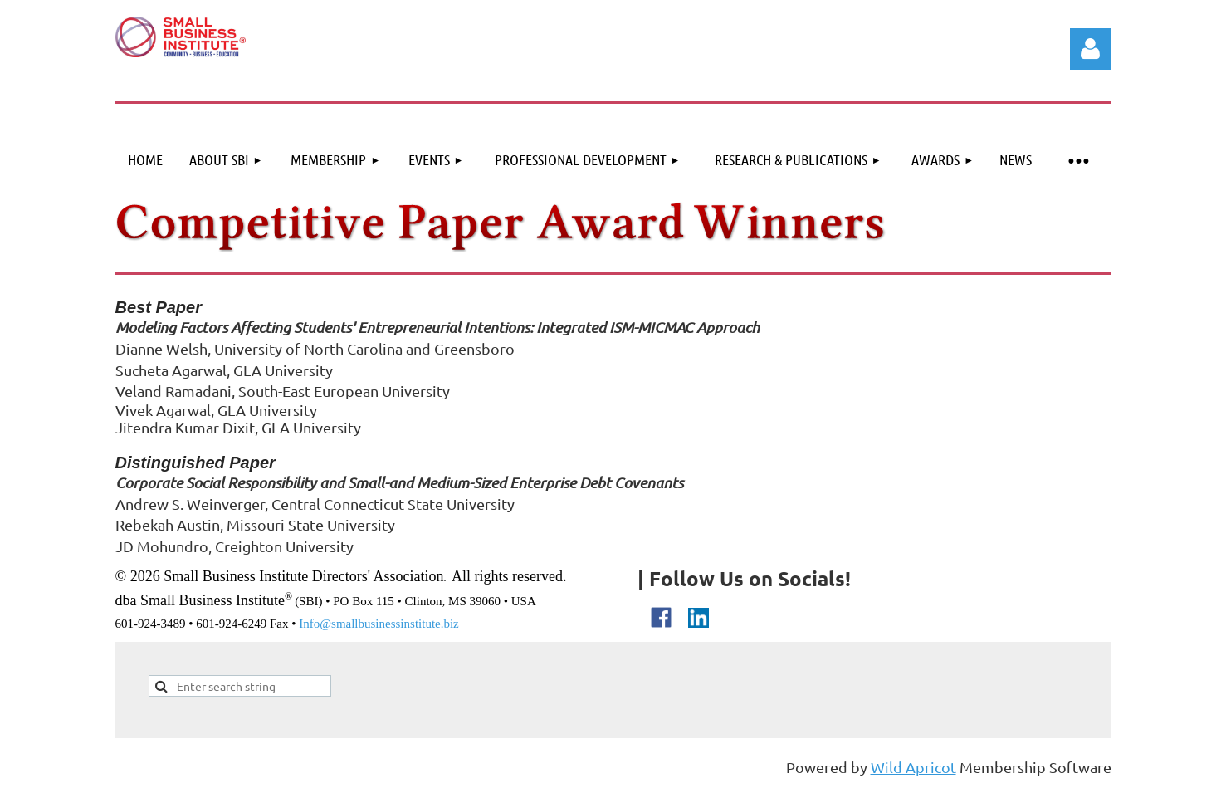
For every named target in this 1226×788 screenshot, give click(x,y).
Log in (1090, 49)
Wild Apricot (913, 767)
